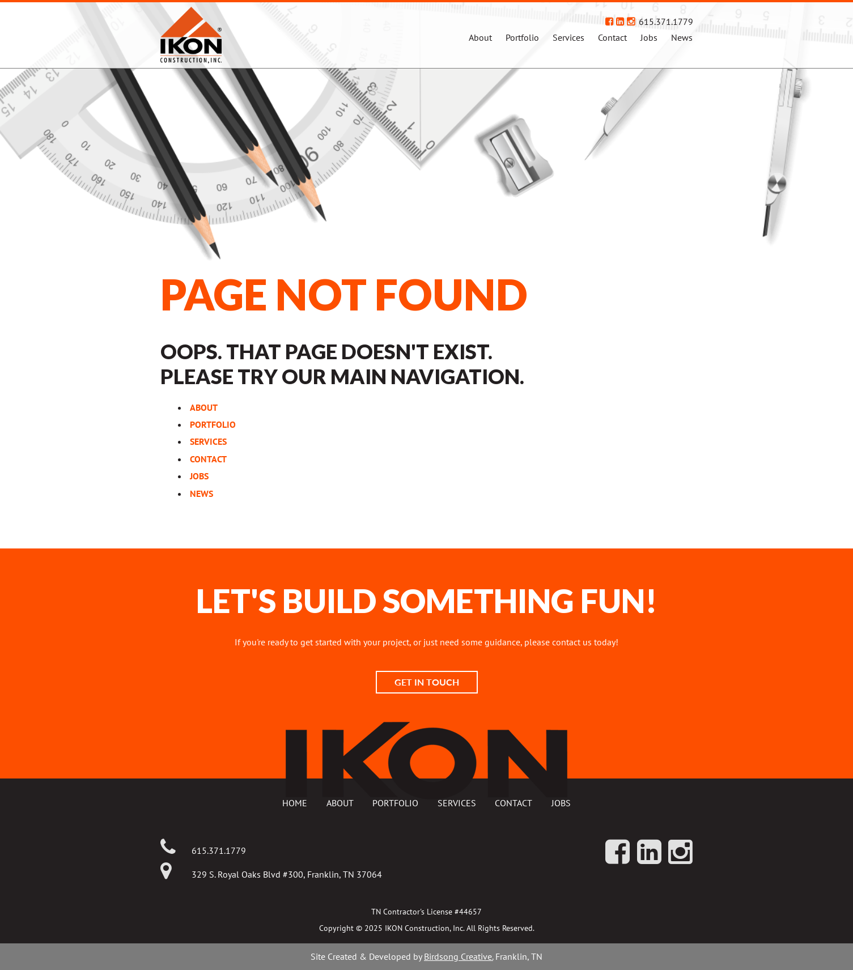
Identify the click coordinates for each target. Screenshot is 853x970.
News (682, 37)
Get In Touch (426, 681)
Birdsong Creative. (458, 956)
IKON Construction (236, 35)
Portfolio (522, 37)
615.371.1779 (666, 21)
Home (294, 803)
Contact (612, 37)
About (480, 37)
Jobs (648, 37)
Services (568, 37)
